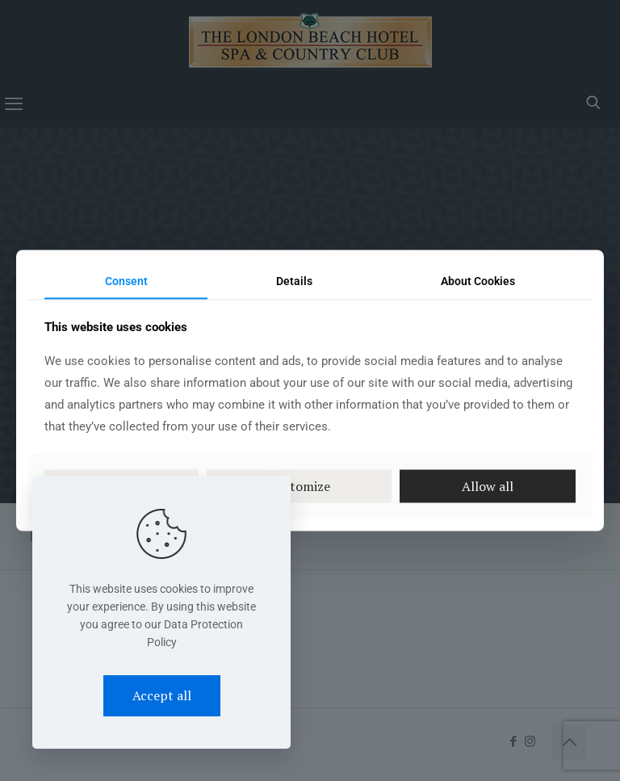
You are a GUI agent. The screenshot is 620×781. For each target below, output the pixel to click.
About (478, 280)
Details (294, 280)
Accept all (161, 695)
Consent (126, 280)
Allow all (487, 486)
